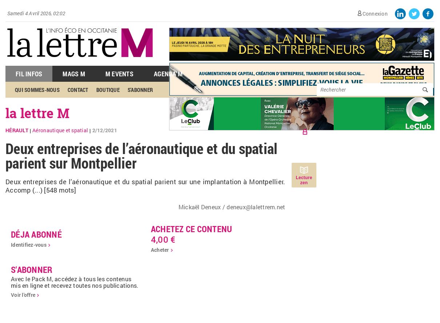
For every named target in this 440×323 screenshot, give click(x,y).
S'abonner (140, 89)
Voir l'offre (23, 294)
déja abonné (36, 234)
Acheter (160, 249)
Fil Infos (29, 73)
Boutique (108, 89)
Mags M (74, 73)
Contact (78, 89)
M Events (119, 73)
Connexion (375, 13)
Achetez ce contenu (191, 229)
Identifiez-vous (29, 244)
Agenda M (168, 73)
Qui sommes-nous (37, 89)
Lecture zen (304, 180)
